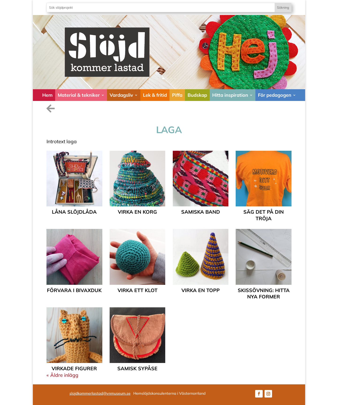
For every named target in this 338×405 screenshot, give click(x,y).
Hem (47, 95)
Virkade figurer (74, 368)
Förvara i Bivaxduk (74, 290)
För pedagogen (274, 95)
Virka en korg (137, 212)
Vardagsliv (121, 95)
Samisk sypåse (137, 368)
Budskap (197, 95)
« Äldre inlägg (62, 375)
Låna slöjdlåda (74, 212)
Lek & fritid (155, 95)
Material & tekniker (79, 95)
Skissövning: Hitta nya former (264, 293)
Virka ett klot (137, 290)
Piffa (177, 95)
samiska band (200, 212)
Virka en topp (200, 290)
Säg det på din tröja (263, 215)
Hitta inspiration (230, 95)
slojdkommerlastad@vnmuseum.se (100, 393)
